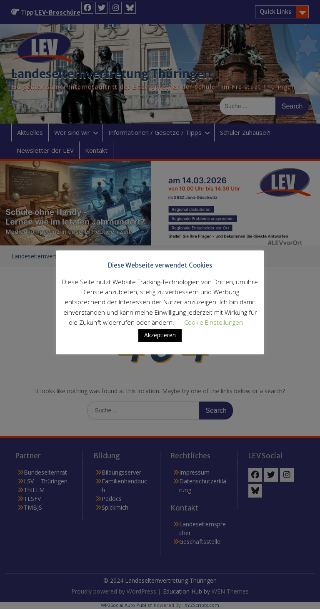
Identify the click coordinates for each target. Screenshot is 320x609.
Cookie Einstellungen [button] (213, 322)
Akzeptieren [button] (160, 335)
